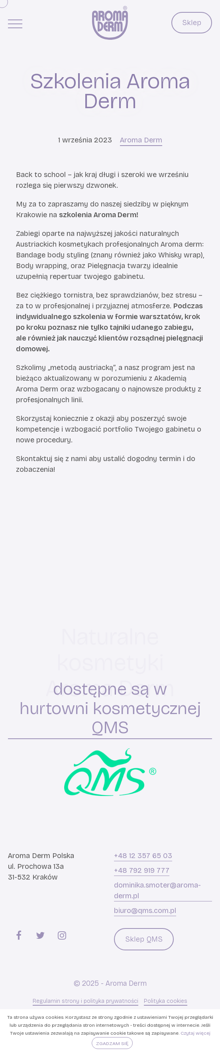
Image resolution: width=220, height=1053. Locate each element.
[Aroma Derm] (110, 23)
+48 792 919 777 (141, 870)
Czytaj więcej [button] (195, 1033)
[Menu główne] (15, 23)
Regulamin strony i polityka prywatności (85, 1001)
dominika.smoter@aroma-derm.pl (157, 890)
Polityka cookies (165, 1001)
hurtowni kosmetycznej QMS (110, 718)
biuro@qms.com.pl (145, 910)
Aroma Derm (141, 140)
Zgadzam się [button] (112, 1043)
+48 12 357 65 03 (143, 855)
